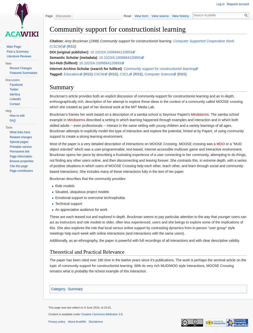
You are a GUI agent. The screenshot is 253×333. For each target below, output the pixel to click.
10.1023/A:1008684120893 (111, 52)
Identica (15, 94)
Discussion (63, 16)
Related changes (21, 137)
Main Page (14, 46)
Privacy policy (56, 321)
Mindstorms (200, 114)
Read (127, 16)
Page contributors (21, 171)
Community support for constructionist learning (159, 69)
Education (71, 74)
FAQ (13, 120)
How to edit (17, 115)
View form (141, 16)
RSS (71, 46)
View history (180, 16)
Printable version (21, 147)
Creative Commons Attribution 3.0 (101, 314)
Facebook (16, 85)
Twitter (14, 89)
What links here (20, 132)
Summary (75, 289)
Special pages (19, 142)
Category (58, 289)
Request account (238, 4)
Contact (15, 104)
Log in (220, 4)
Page (49, 16)
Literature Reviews (19, 56)
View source (160, 16)
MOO (220, 144)
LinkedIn (15, 99)
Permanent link (19, 151)
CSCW (99, 74)
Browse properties (22, 161)
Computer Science (159, 74)
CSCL (124, 74)
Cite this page (19, 166)
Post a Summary (18, 51)
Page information (21, 156)
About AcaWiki (77, 321)
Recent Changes (21, 68)
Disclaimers (96, 321)
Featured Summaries (23, 73)
